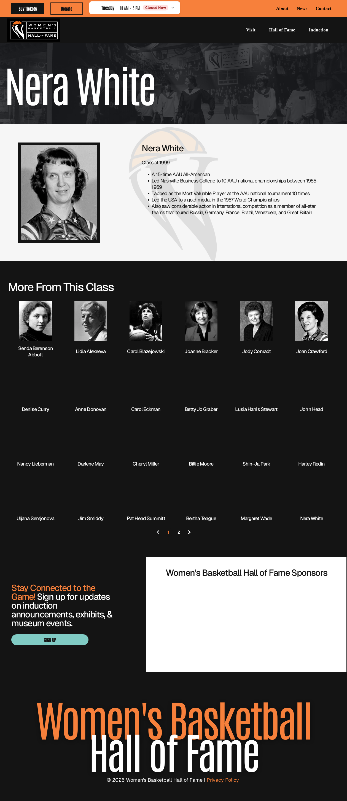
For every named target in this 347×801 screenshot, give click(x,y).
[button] (134, 7)
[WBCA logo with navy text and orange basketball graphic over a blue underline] (184, 604)
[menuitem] (282, 8)
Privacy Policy (223, 780)
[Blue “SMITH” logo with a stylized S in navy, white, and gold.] (184, 637)
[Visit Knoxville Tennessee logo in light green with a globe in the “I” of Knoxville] (246, 637)
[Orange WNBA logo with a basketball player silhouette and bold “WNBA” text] (246, 604)
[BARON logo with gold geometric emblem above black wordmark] (308, 604)
